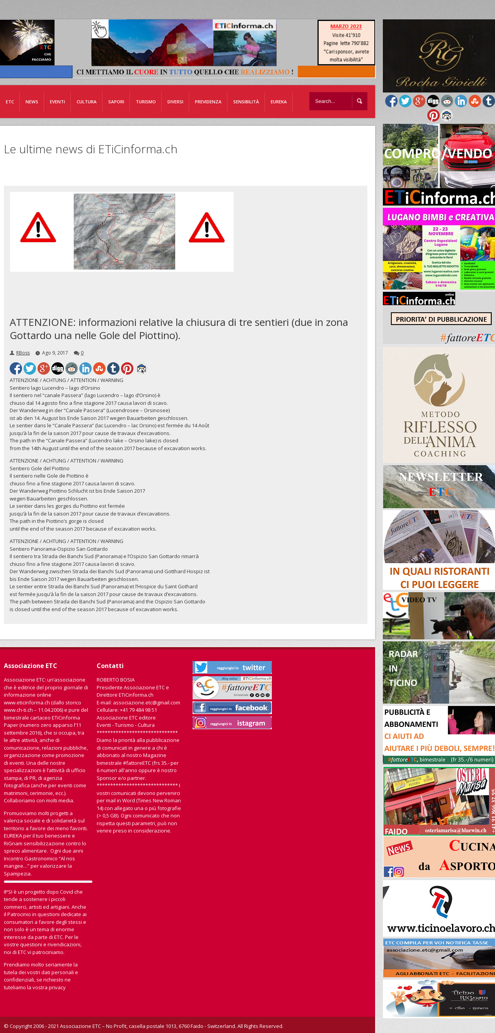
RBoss (23, 352)
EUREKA (279, 101)
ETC (10, 101)
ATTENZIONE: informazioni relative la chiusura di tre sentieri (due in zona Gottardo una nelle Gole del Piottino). (179, 328)
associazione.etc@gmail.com (146, 702)
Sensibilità (246, 101)
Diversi (175, 101)
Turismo (146, 101)
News (32, 101)
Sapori (116, 101)
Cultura (87, 101)
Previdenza (208, 101)
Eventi (57, 101)
